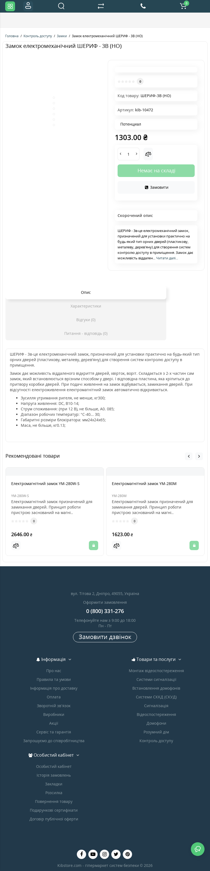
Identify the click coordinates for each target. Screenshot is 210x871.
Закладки (53, 783)
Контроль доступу (156, 740)
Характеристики (86, 306)
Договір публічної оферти (54, 818)
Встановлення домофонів (156, 688)
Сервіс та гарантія (53, 731)
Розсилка (53, 792)
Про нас (53, 670)
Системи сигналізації (156, 679)
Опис (86, 292)
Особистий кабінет (54, 766)
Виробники (53, 714)
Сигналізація (156, 705)
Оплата (54, 696)
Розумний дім (156, 731)
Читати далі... (167, 258)
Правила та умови (54, 679)
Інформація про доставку (53, 688)
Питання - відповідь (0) (85, 333)
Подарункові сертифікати (54, 810)
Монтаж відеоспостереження (156, 670)
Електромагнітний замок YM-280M (144, 483)
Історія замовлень (54, 775)
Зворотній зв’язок (53, 705)
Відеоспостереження (156, 714)
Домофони (156, 723)
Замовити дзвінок (105, 636)
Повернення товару (53, 801)
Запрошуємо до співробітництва (53, 740)
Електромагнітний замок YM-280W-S (45, 483)
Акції (53, 723)
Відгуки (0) (85, 319)
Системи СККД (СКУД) (156, 696)
